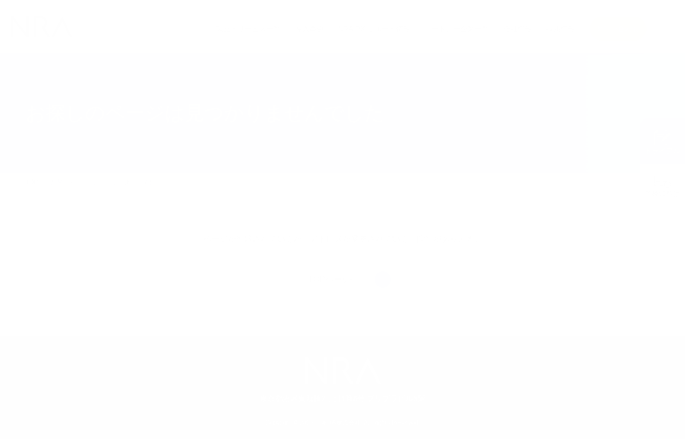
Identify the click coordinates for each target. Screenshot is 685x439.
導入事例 (310, 29)
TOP (32, 182)
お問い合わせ (617, 29)
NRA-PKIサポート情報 (374, 29)
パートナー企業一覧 (456, 29)
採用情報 (560, 29)
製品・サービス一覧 (249, 29)
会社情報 (517, 29)
